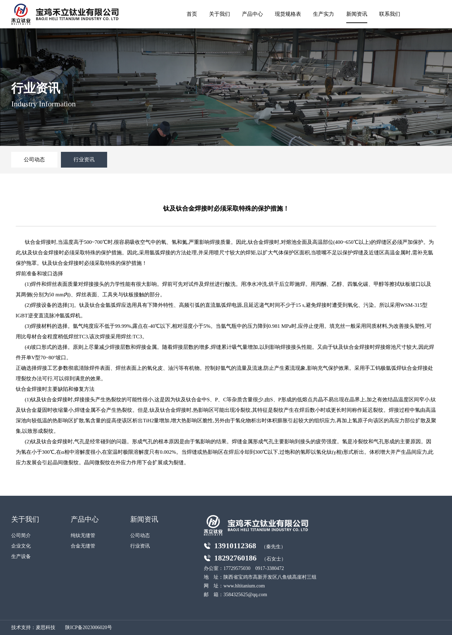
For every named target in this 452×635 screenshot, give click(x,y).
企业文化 (21, 546)
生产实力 (323, 14)
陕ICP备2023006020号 (88, 627)
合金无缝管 (83, 546)
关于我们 (219, 14)
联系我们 (389, 14)
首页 (192, 14)
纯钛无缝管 (83, 535)
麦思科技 (45, 627)
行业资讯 (84, 159)
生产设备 (21, 556)
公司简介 (21, 535)
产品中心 (252, 14)
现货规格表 (288, 14)
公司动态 (34, 159)
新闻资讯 (356, 14)
